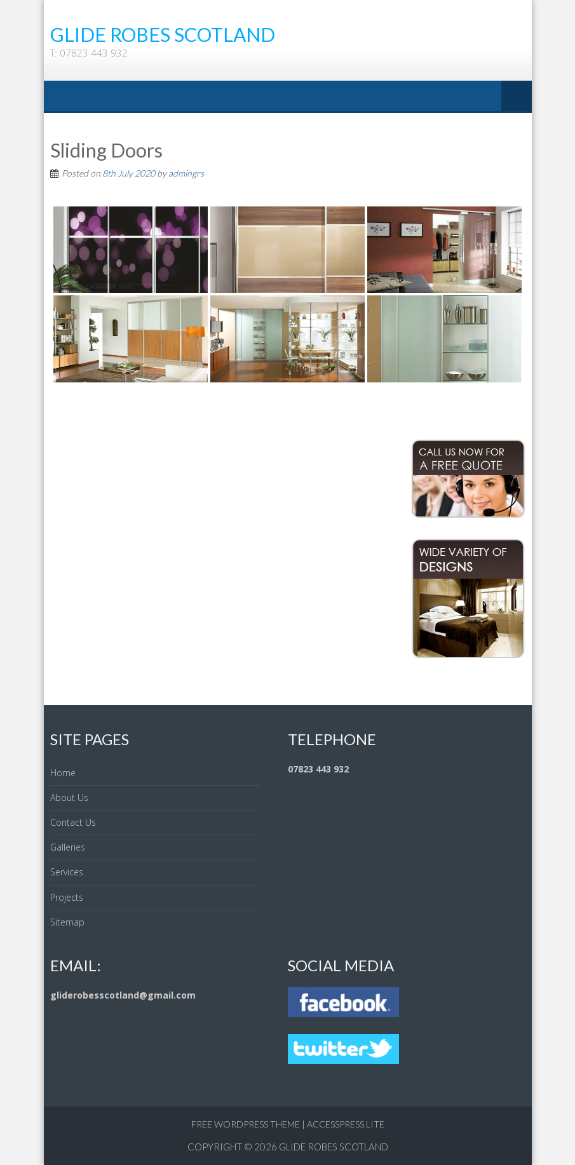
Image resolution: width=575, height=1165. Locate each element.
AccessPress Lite (345, 1124)
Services (66, 872)
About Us (69, 797)
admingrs (186, 173)
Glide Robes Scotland (333, 1146)
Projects (66, 897)
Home (63, 773)
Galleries (67, 847)
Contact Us (73, 822)
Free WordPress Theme (245, 1124)
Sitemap (67, 922)
